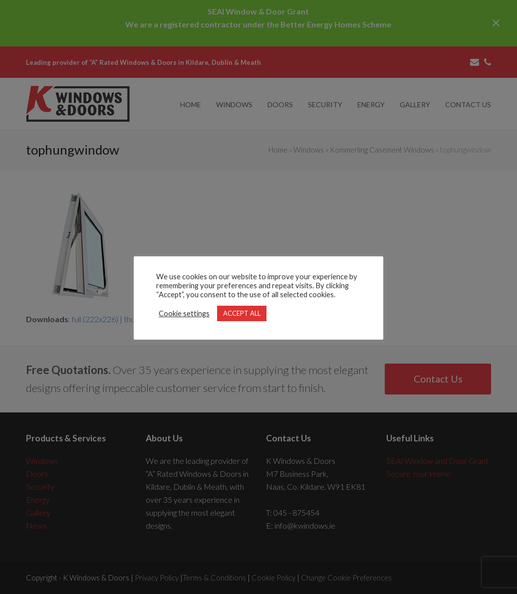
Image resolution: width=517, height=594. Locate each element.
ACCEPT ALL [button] (241, 313)
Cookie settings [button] (184, 313)
